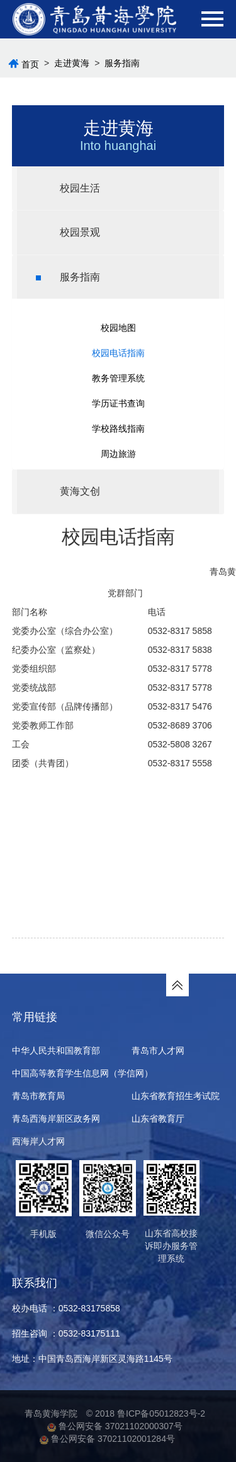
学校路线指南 (118, 428)
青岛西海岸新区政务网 (56, 1119)
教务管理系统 (118, 378)
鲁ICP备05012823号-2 (161, 1413)
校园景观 (68, 232)
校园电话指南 (118, 353)
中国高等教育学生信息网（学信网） (82, 1073)
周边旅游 (118, 454)
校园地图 (118, 328)
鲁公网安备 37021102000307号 (115, 1426)
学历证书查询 (118, 403)
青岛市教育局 (38, 1096)
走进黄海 (71, 63)
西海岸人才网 (38, 1141)
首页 (30, 64)
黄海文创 (68, 491)
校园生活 (68, 188)
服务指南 (122, 63)
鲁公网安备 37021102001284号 (107, 1439)
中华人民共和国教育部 (56, 1050)
